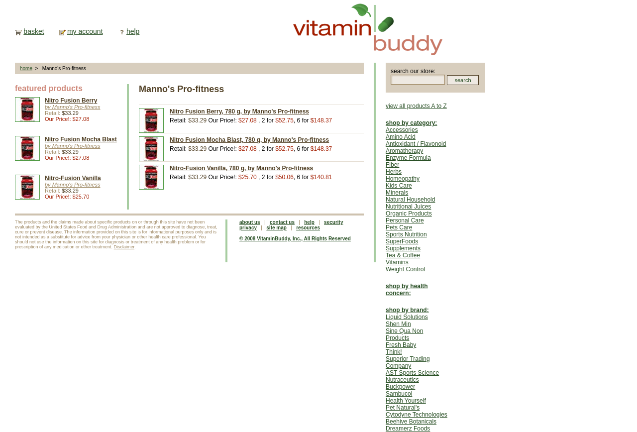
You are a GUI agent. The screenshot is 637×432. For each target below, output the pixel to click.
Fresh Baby (401, 344)
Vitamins (397, 262)
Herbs (394, 171)
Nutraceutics (402, 379)
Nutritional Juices (408, 206)
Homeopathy (403, 178)
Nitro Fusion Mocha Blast (81, 139)
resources (308, 227)
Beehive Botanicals (411, 421)
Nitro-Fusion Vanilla (73, 178)
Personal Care (405, 220)
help (132, 31)
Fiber (392, 164)
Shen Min (398, 324)
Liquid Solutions (407, 317)
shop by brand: (407, 310)
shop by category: (411, 122)
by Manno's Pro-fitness (73, 107)
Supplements (403, 248)
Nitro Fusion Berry (71, 100)
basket (33, 31)
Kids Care (399, 185)
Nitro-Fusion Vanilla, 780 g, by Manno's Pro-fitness (241, 168)
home (26, 68)
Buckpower (400, 386)
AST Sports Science (412, 372)
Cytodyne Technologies (416, 414)
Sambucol (399, 393)
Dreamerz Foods (408, 428)
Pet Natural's (403, 407)
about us (249, 222)
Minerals (397, 192)
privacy (248, 227)
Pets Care (399, 227)
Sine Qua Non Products (404, 334)
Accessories (402, 129)
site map (276, 227)
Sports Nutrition (406, 234)
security (333, 222)
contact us (282, 222)
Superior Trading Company (408, 362)
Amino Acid (401, 136)
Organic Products (409, 213)
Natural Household (410, 199)
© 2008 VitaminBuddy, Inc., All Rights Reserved (295, 238)
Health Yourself (406, 400)
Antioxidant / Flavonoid (416, 143)
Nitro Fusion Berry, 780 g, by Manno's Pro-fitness (239, 111)
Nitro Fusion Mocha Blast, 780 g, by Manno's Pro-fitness (249, 139)
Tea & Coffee (403, 255)
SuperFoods (402, 241)
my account (85, 31)
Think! (394, 351)
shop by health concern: (407, 290)
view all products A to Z (416, 106)
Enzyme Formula (408, 157)
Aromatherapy (404, 150)
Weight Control (405, 269)
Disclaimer (124, 246)
